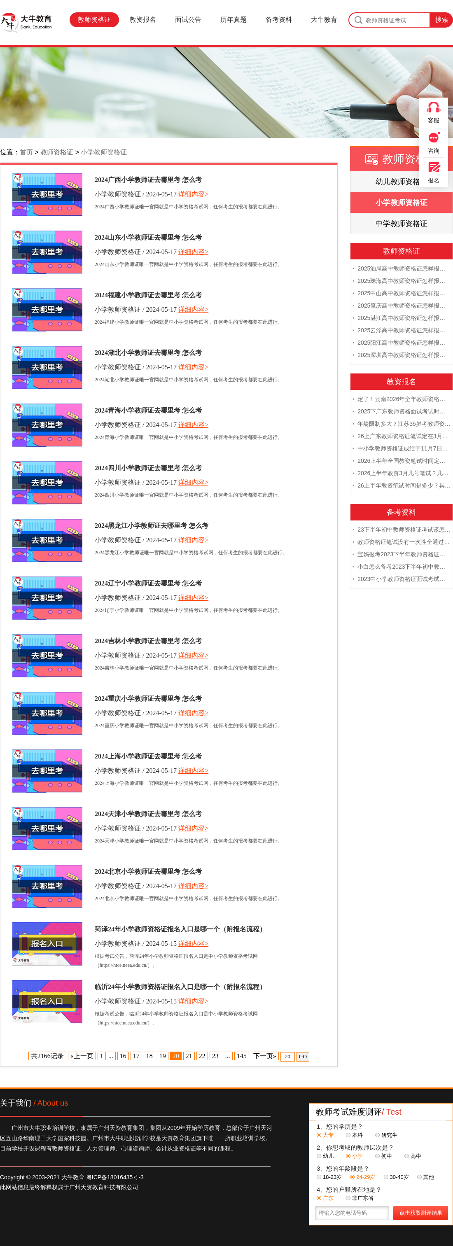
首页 (26, 152)
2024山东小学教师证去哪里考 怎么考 (148, 237)
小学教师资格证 (104, 152)
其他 (425, 1177)
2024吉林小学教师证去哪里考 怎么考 (148, 640)
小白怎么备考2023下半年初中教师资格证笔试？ (402, 567)
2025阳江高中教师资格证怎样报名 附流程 (402, 343)
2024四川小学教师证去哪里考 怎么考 (148, 467)
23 (215, 1055)
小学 (354, 1156)
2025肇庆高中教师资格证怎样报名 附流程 (402, 306)
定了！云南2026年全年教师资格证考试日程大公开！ (402, 400)
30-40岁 (396, 1177)
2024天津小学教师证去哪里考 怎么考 (148, 813)
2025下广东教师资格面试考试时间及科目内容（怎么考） (402, 412)
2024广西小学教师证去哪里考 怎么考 (148, 179)
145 (242, 1055)
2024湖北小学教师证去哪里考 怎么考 (148, 352)
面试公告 (188, 19)
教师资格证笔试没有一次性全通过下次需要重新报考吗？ (402, 542)
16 (123, 1055)
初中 (383, 1156)
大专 (325, 1135)
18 (149, 1055)
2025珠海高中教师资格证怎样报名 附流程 (402, 281)
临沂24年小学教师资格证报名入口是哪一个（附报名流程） (180, 986)
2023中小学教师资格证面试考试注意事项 (402, 579)
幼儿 (325, 1156)
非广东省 (360, 1198)
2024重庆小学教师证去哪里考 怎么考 (148, 698)
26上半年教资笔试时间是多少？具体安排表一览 (402, 486)
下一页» (264, 1055)
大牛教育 (324, 19)
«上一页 (81, 1055)
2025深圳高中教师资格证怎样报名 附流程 (402, 355)
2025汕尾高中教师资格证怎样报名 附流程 (402, 269)
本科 (354, 1135)
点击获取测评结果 (420, 1213)
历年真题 (233, 19)
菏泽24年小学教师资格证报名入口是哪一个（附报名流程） (180, 929)
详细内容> (193, 194)
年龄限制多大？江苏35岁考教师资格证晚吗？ (402, 424)
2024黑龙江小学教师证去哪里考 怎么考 (151, 525)
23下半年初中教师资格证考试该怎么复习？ (402, 530)
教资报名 (143, 19)
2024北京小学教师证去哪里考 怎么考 (148, 871)
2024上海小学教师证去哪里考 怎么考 (148, 756)
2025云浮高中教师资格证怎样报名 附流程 (402, 331)
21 (189, 1055)
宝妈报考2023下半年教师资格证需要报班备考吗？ (402, 555)
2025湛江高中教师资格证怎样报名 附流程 (402, 318)
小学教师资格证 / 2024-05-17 (136, 194)
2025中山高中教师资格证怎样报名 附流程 (402, 294)
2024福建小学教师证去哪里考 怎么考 (148, 295)
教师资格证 (94, 19)
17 (136, 1055)
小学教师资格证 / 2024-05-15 (136, 943)
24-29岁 (362, 1177)
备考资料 (279, 19)
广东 (325, 1198)
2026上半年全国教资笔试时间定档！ (402, 461)
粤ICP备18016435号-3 (115, 1177)
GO (303, 1056)
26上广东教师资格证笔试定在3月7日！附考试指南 (402, 437)
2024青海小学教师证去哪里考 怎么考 (148, 410)
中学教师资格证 (401, 223)
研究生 (386, 1135)
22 (202, 1055)
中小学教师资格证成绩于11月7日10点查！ (402, 449)
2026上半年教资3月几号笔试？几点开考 (402, 474)
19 (162, 1055)
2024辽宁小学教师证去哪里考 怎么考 (148, 583)
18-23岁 (329, 1177)
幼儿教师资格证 (401, 181)
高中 (412, 1156)
